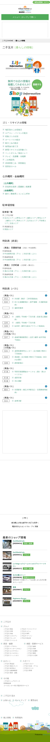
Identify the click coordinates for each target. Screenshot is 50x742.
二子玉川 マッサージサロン (13, 648)
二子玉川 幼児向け (10, 668)
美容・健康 (28, 543)
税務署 (28, 187)
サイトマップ (20, 700)
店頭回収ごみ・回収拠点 (15, 163)
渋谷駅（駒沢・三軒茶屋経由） (27, 299)
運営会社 (34, 700)
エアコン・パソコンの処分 (16, 133)
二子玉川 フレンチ (10, 638)
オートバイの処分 (12, 140)
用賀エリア (9, 229)
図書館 (21, 187)
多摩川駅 (18, 401)
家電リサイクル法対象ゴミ (16, 150)
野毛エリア (41, 218)
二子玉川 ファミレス (10, 640)
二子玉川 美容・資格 (10, 673)
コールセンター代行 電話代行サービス (16, 685)
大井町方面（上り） (29, 271)
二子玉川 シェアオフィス (12, 681)
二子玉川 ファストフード (28, 629)
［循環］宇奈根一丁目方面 (25, 323)
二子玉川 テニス (28, 668)
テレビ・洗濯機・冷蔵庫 (15, 156)
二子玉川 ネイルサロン (11, 653)
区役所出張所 (10, 187)
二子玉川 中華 (8, 631)
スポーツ (26, 661)
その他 (6, 678)
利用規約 (19, 718)
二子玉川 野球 (27, 670)
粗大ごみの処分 (11, 143)
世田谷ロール (10, 166)
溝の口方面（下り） (12, 271)
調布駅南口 (19, 363)
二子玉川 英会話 (9, 663)
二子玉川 (7, 622)
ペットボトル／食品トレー (16, 153)
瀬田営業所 (19, 308)
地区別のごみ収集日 (13, 130)
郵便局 (13, 194)
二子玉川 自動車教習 (10, 670)
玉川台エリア (32, 221)
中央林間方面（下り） (13, 254)
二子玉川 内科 (31, 648)
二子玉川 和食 (8, 629)
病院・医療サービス (35, 644)
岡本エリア (21, 221)
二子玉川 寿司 (24, 633)
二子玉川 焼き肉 (25, 638)
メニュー (25, 17)
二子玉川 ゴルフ (28, 663)
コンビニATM (24, 194)
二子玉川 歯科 (31, 646)
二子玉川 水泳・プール (30, 666)
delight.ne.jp (46, 734)
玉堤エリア (14, 223)
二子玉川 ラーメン (26, 636)
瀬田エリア (31, 218)
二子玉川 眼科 (31, 653)
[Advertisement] (25, 487)
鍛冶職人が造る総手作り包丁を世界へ (25, 523)
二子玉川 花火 (9, 696)
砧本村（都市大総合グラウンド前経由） (30, 326)
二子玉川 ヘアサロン (10, 646)
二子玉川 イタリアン (10, 636)
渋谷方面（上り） (30, 254)
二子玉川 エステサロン (11, 651)
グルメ (26, 555)
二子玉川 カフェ (25, 631)
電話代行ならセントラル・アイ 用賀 (25, 526)
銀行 (7, 194)
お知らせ (7, 700)
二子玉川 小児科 (32, 655)
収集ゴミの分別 (11, 136)
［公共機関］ (9, 183)
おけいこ (7, 661)
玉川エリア (9, 218)
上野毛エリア (20, 218)
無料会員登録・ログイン (42, 2)
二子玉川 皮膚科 (32, 651)
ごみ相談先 (10, 160)
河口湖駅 (18, 381)
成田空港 (18, 378)
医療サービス (29, 577)
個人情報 (7, 718)
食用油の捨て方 (11, 146)
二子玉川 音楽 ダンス (11, 666)
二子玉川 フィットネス (11, 655)
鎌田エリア (10, 221)
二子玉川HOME (7, 41)
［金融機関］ (9, 190)
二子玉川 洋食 (8, 633)
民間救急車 (7, 683)
